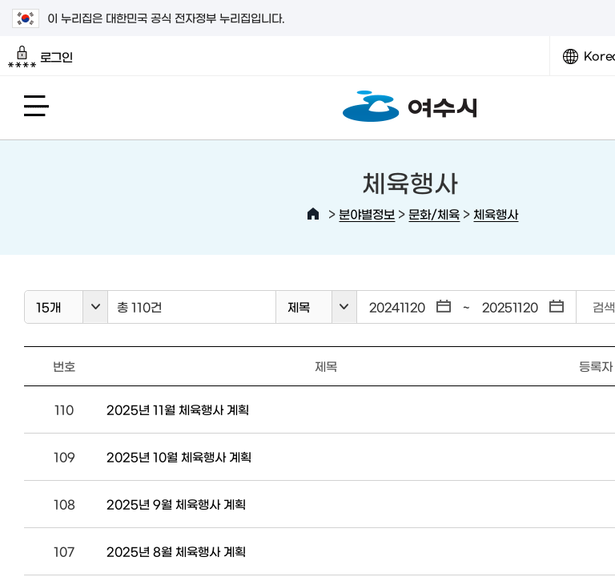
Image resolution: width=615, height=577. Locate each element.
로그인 (40, 57)
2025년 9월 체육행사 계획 (176, 504)
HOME (313, 214)
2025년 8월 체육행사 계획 (176, 551)
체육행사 (495, 214)
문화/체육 (434, 214)
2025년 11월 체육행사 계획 (178, 409)
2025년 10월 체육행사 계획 (179, 456)
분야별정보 (367, 214)
